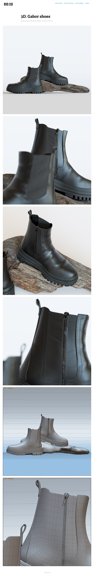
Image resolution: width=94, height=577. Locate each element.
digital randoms (79, 3)
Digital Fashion (58, 3)
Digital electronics (69, 3)
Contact (87, 3)
